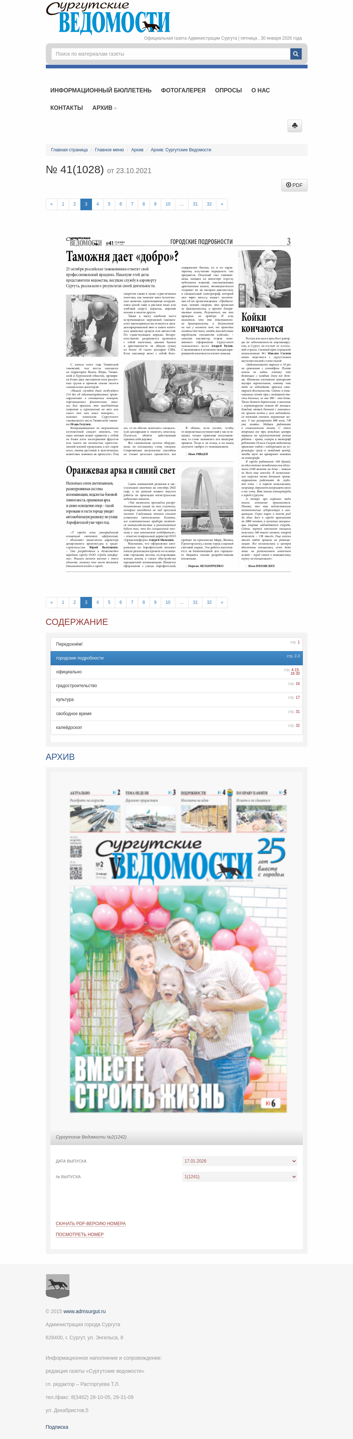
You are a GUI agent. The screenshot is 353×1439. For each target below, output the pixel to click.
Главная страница (69, 149)
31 (195, 204)
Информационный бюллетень (101, 90)
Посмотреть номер (80, 1234)
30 (298, 673)
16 (298, 684)
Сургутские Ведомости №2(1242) (91, 1137)
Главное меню (109, 149)
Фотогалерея (183, 90)
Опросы (228, 90)
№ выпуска (68, 1177)
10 (167, 204)
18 (292, 673)
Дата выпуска (71, 1161)
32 (209, 204)
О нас (260, 90)
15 (297, 670)
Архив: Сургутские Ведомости (181, 149)
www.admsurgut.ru (85, 1311)
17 (298, 697)
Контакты (67, 108)
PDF (294, 185)
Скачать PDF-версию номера (91, 1223)
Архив (104, 108)
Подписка (57, 1427)
